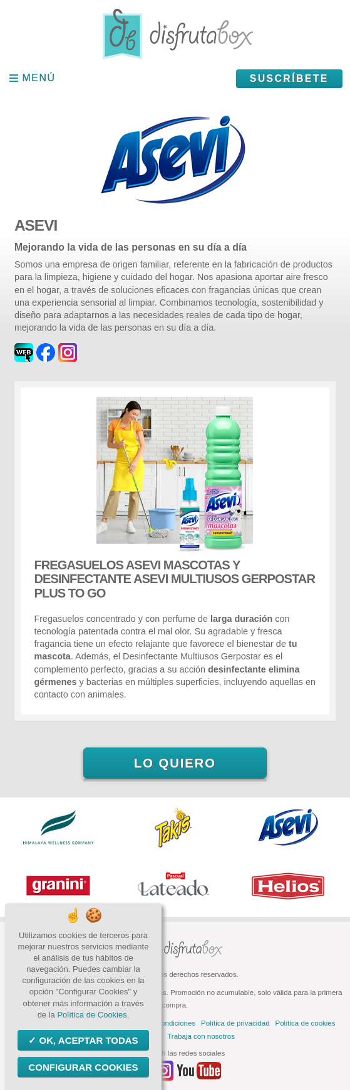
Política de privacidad (235, 1023)
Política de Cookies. (93, 1014)
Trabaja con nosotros (201, 1036)
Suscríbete (289, 78)
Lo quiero (175, 763)
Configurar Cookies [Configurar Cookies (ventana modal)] (83, 1067)
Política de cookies (305, 1023)
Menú (39, 77)
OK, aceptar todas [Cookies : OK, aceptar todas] (87, 1040)
